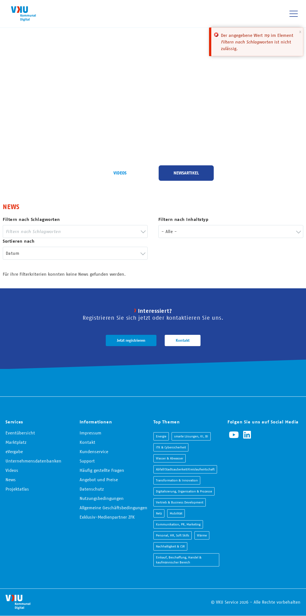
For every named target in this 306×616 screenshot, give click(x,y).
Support (87, 461)
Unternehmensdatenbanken (33, 461)
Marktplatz (16, 442)
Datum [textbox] (12, 253)
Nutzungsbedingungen (102, 498)
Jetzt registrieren (131, 340)
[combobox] (75, 231)
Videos (119, 173)
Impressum (90, 433)
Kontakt (182, 340)
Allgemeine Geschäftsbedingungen (113, 507)
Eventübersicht (20, 433)
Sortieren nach (18, 241)
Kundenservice (94, 451)
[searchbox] (71, 231)
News (11, 479)
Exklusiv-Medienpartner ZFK (107, 517)
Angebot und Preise (99, 479)
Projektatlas (17, 489)
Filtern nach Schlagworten (31, 219)
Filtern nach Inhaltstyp (183, 219)
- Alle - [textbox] (169, 231)
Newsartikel (186, 173)
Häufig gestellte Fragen (102, 470)
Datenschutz (92, 489)
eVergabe (14, 451)
